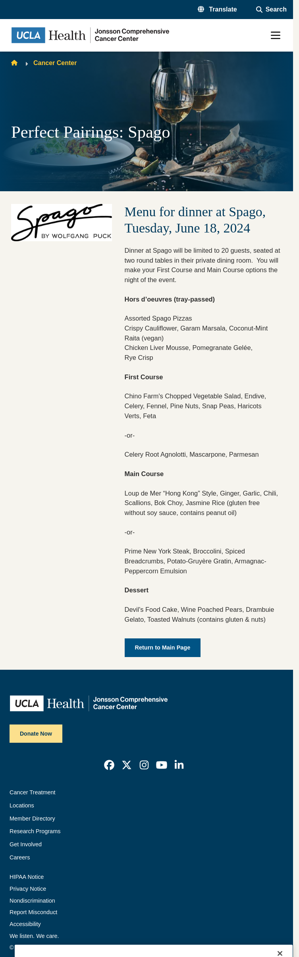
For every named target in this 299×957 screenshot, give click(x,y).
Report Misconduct (33, 912)
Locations (22, 805)
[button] (217, 9)
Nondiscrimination (32, 900)
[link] (109, 765)
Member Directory (32, 818)
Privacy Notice (28, 889)
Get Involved (26, 844)
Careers (20, 857)
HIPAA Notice (27, 877)
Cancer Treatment (33, 792)
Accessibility (25, 924)
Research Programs (35, 831)
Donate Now (36, 733)
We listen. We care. (34, 936)
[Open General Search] (271, 9)
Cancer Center (55, 63)
